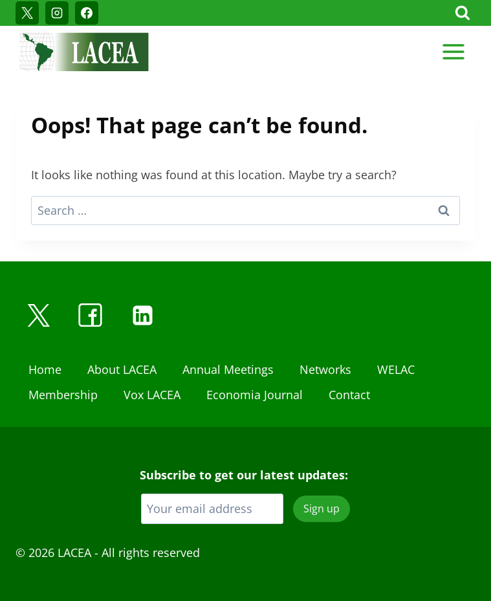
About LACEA (122, 369)
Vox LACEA (152, 394)
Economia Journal (254, 394)
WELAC (396, 369)
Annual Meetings (228, 369)
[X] (27, 13)
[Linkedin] (142, 315)
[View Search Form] (462, 13)
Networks (325, 369)
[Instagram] (57, 13)
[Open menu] (453, 51)
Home (44, 369)
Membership (63, 394)
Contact (349, 394)
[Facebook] (86, 13)
